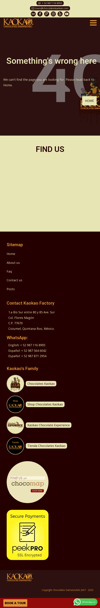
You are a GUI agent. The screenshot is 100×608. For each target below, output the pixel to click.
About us (13, 263)
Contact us (14, 280)
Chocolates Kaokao (41, 384)
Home (11, 254)
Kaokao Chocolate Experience (48, 425)
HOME (89, 101)
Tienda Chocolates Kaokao (46, 446)
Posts (11, 289)
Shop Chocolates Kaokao (45, 404)
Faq (9, 271)
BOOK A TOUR (15, 603)
